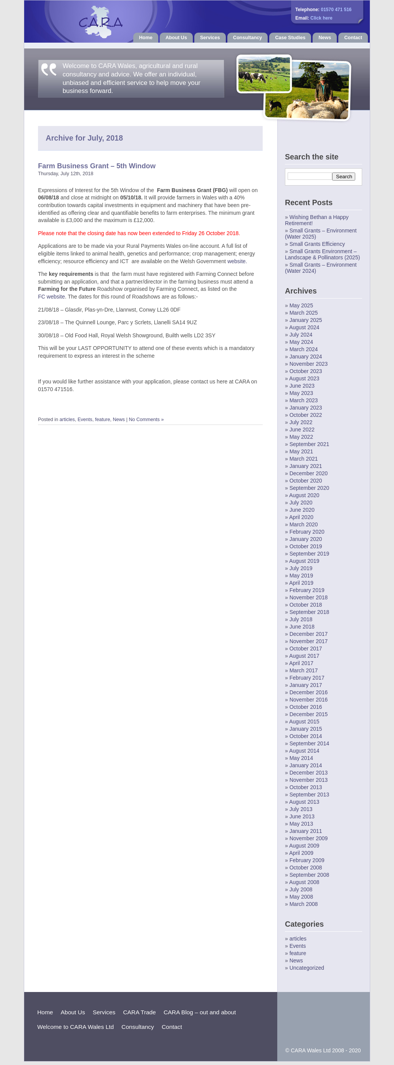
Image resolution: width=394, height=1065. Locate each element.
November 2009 (309, 838)
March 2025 (304, 313)
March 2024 (304, 349)
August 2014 (304, 751)
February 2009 (307, 860)
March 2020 (304, 524)
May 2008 (301, 897)
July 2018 (301, 619)
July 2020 (301, 502)
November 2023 (309, 364)
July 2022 (301, 422)
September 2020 (309, 488)
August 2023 (304, 378)
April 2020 (301, 517)
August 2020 (304, 495)
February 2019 (307, 590)
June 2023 (302, 386)
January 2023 (306, 408)
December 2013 (309, 773)
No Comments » (146, 419)
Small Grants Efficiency (317, 244)
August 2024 (304, 327)
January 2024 (306, 356)
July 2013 (301, 809)
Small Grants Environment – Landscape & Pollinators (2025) (322, 254)
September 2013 (309, 794)
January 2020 (306, 539)
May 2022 (301, 437)
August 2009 (304, 846)
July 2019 (301, 568)
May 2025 (301, 305)
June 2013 (302, 816)
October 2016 (306, 707)
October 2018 (306, 605)
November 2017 (309, 641)
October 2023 (306, 371)
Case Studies (290, 37)
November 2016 (309, 700)
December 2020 (309, 473)
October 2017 (306, 648)
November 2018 (309, 597)
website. (237, 261)
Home (145, 37)
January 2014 (306, 765)
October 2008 (306, 867)
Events (85, 419)
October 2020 (306, 481)
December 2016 (309, 692)
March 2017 (304, 670)
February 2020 (307, 532)
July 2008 (301, 889)
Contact (353, 37)
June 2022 (302, 429)
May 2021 (301, 451)
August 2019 (304, 561)
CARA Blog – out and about (200, 1012)
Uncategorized (307, 968)
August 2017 (304, 656)
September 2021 (309, 444)
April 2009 (301, 853)
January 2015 (306, 729)
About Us (176, 37)
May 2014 (301, 758)
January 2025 (306, 320)
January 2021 (306, 466)
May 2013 (301, 824)
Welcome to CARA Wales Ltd (75, 1027)
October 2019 (306, 546)
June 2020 (302, 510)
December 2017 (309, 634)
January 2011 (306, 831)
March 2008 (304, 904)
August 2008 (304, 882)
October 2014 (306, 736)
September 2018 (309, 612)
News (324, 37)
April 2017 (301, 663)
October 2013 (306, 787)
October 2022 (306, 415)
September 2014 (309, 743)
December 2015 (309, 714)
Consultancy (247, 37)
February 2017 (307, 678)
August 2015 (304, 721)
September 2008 (309, 875)
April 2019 (301, 583)
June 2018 (302, 627)
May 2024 (301, 342)
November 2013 (309, 780)
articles (67, 419)
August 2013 (304, 802)
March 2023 (304, 400)
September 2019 (309, 554)
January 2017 (306, 685)
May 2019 (301, 575)
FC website (51, 297)
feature (102, 419)
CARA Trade (139, 1012)
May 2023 (301, 393)
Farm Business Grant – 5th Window (97, 166)
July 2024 (301, 335)
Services (210, 37)
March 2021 (304, 459)
